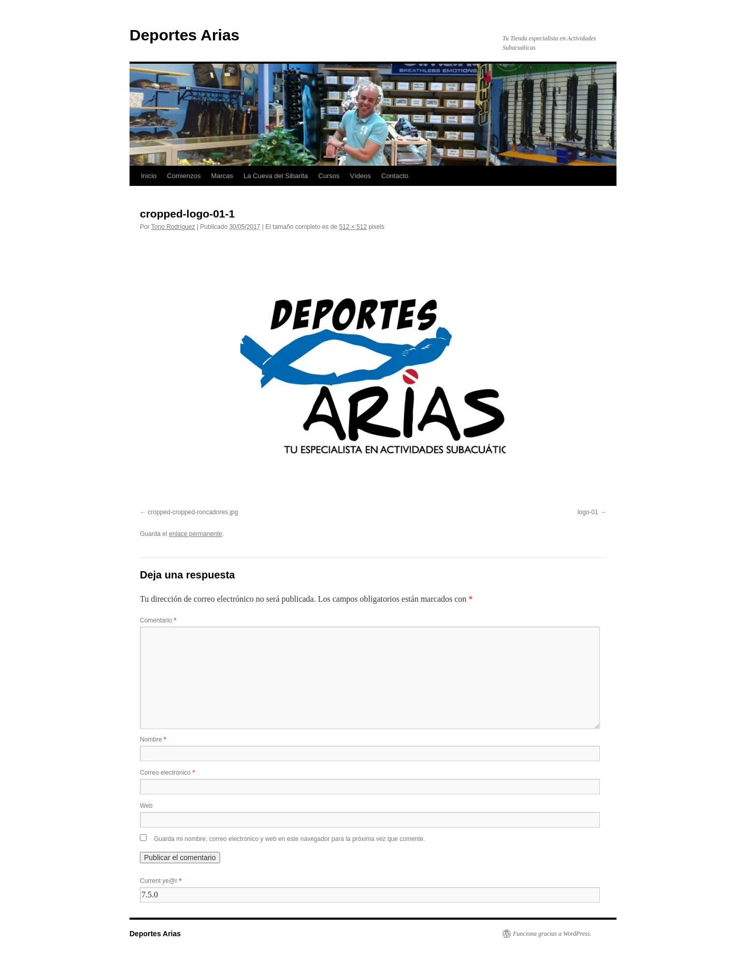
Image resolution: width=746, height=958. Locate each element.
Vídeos (360, 176)
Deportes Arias (184, 34)
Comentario (158, 620)
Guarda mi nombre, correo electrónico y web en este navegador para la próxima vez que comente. (289, 839)
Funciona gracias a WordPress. (552, 933)
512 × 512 (353, 226)
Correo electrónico (167, 772)
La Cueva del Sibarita (275, 176)
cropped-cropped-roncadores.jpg (193, 512)
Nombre (153, 739)
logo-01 (588, 512)
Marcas (222, 176)
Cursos (328, 176)
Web (146, 805)
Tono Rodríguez (173, 226)
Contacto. (395, 176)
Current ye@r (160, 880)
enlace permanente (195, 534)
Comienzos (183, 176)
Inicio (148, 176)
